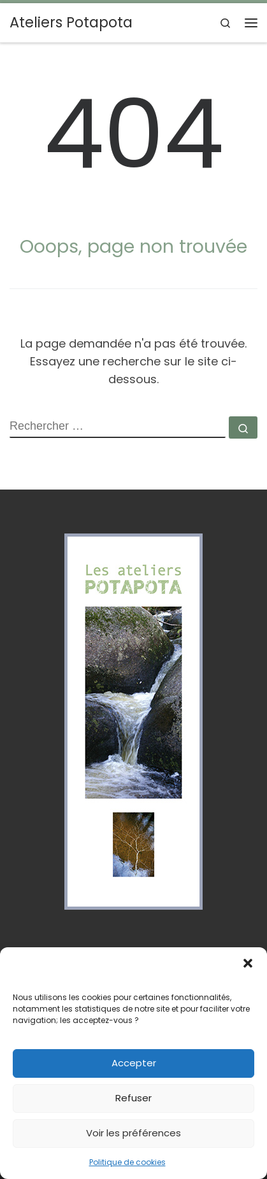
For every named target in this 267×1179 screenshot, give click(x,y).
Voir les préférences (133, 1133)
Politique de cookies (127, 1162)
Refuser (133, 1098)
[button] (248, 963)
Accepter (134, 1063)
